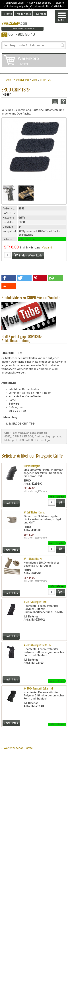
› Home (7, 13)
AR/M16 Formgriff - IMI (35, 602)
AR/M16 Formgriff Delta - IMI (38, 645)
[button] (8, 278)
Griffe (29, 748)
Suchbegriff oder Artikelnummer (24, 45)
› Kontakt (40, 13)
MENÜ (62, 17)
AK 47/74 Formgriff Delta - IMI (38, 688)
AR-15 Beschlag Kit (33, 559)
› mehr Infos (11, 503)
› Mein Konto (23, 13)
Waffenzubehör (13, 748)
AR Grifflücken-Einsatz (34, 512)
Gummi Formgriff (32, 466)
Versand (47, 247)
